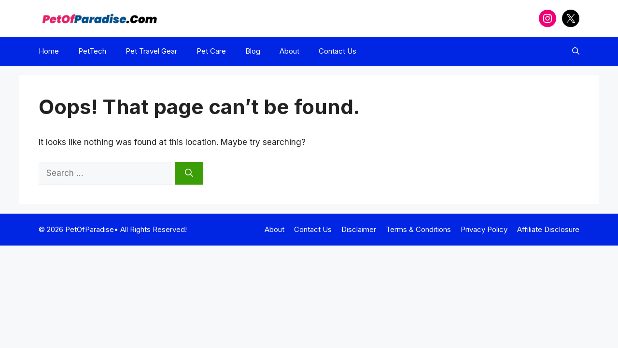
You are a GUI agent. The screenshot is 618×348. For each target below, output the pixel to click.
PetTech (92, 51)
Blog (252, 51)
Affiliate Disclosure (548, 229)
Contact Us (337, 51)
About (289, 51)
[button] (575, 51)
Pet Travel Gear (151, 51)
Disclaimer (358, 229)
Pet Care (211, 51)
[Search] (189, 173)
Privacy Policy (484, 229)
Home (49, 51)
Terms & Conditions (418, 229)
